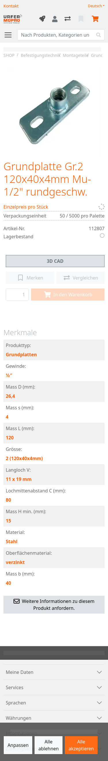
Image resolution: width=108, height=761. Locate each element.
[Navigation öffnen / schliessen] (10, 35)
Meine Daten (19, 672)
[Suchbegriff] (55, 34)
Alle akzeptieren (81, 745)
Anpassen (18, 745)
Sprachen (16, 703)
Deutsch (95, 5)
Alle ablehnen (48, 745)
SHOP (9, 55)
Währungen (18, 718)
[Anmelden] (55, 19)
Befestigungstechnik (40, 55)
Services (14, 687)
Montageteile (76, 55)
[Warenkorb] (96, 19)
